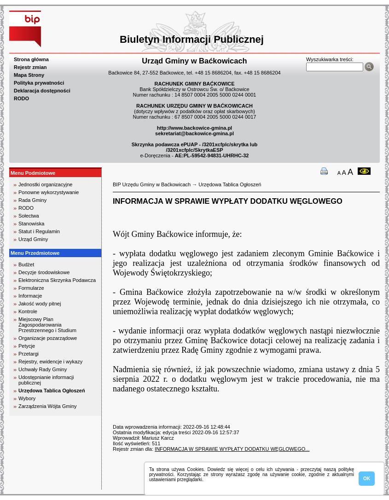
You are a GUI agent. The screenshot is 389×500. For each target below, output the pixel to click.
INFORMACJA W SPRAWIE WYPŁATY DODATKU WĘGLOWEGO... (232, 449)
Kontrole (27, 311)
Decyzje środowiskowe (44, 272)
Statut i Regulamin (39, 231)
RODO (21, 98)
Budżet (26, 264)
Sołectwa (28, 215)
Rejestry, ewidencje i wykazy (50, 361)
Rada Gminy (32, 200)
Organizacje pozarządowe (47, 338)
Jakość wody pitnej (39, 303)
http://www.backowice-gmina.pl (194, 128)
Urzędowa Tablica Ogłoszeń (51, 390)
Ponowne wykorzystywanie (48, 192)
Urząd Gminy (33, 239)
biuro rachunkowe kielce (39, 485)
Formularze (31, 288)
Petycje (26, 346)
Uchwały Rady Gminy (42, 369)
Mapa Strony (29, 75)
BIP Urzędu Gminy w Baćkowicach (152, 184)
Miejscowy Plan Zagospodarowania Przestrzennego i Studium (47, 324)
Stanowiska (31, 223)
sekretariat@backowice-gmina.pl (194, 133)
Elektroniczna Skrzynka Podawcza (57, 280)
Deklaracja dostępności (42, 90)
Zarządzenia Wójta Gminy (47, 406)
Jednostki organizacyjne (45, 184)
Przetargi (28, 353)
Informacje (30, 296)
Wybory (26, 398)
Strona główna (31, 59)
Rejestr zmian (30, 67)
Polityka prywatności (39, 83)
